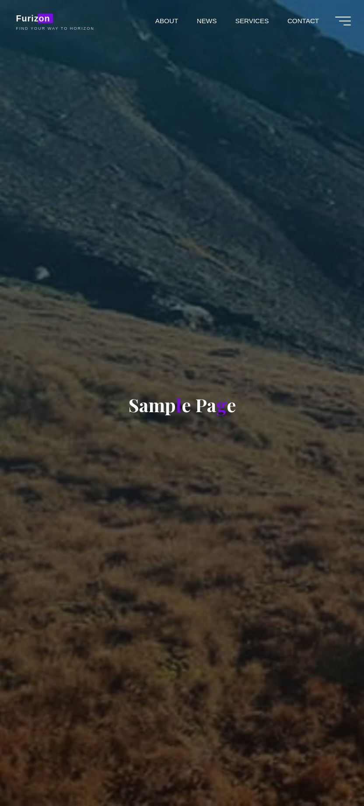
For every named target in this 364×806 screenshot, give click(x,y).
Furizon (33, 18)
